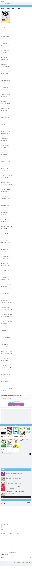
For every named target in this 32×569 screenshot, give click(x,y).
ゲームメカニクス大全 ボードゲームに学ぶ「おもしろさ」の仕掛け (8, 555)
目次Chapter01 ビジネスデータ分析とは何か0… (28, 442)
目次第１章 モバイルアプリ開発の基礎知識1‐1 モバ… (22, 443)
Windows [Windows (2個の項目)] (19, 506)
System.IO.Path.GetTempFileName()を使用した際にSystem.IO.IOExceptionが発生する (16, 475)
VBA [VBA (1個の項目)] (17, 506)
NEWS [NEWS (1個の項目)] (10, 506)
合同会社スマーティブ (15, 567)
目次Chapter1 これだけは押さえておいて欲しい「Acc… (10, 455)
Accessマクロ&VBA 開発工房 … (10, 452)
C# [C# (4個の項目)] (3, 506)
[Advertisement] (16, 418)
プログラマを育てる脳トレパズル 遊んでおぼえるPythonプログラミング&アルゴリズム (11, 549)
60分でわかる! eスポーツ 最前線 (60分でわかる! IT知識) (7, 553)
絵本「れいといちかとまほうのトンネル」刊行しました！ (13, 480)
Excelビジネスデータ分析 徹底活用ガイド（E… (28, 439)
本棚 (10, 398)
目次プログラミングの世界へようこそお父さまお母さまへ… (16, 443)
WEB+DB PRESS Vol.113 (10, 439)
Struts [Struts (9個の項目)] (15, 506)
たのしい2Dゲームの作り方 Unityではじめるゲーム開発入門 (8, 543)
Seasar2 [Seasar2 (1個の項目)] (12, 506)
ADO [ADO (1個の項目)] (1, 506)
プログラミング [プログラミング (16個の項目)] (25, 506)
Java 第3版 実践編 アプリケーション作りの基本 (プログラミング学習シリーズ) (10, 545)
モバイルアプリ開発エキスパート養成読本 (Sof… (22, 440)
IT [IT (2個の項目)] (5, 506)
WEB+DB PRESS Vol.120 (4, 547)
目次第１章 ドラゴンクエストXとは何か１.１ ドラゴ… (3, 443)
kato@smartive (6, 398)
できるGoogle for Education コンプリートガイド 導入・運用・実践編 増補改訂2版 (10, 551)
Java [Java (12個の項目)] (7, 506)
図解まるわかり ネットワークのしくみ (3, 452)
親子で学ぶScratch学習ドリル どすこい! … (16, 440)
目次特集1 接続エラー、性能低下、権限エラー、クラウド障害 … (10, 443)
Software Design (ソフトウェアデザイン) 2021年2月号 (12, 485)
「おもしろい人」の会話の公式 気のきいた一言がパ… (16, 453)
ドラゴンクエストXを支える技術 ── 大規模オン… (3, 440)
